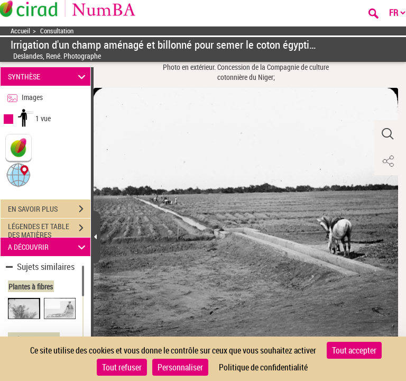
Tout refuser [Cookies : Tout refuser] (122, 367)
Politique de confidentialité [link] (263, 367)
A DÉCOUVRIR (48, 247)
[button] (18, 174)
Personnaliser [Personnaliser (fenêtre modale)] (180, 367)
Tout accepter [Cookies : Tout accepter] (354, 350)
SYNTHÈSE (48, 76)
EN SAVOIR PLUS (49, 209)
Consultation (56, 30)
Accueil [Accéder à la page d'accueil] (20, 30)
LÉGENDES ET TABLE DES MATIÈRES (49, 229)
